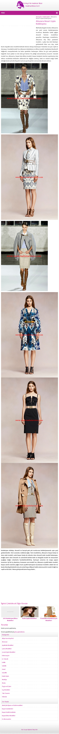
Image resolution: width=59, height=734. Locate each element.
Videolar (4, 697)
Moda (4, 683)
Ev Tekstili (5, 659)
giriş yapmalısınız (19, 632)
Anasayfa (39, 17)
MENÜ (3, 13)
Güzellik (4, 672)
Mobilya (4, 679)
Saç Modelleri (6, 690)
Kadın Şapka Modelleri (29, 618)
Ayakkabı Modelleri (7, 645)
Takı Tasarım (6, 693)
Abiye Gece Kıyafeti (8, 638)
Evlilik (3, 662)
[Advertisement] (18, 30)
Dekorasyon (5, 655)
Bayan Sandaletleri (7, 709)
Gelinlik (4, 666)
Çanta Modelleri (7, 648)
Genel (3, 669)
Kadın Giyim (46, 17)
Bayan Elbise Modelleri (8, 715)
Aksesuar (4, 642)
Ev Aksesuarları (6, 719)
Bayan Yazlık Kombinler (9, 712)
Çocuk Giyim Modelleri (8, 652)
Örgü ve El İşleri (6, 686)
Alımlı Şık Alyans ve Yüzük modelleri (12, 705)
